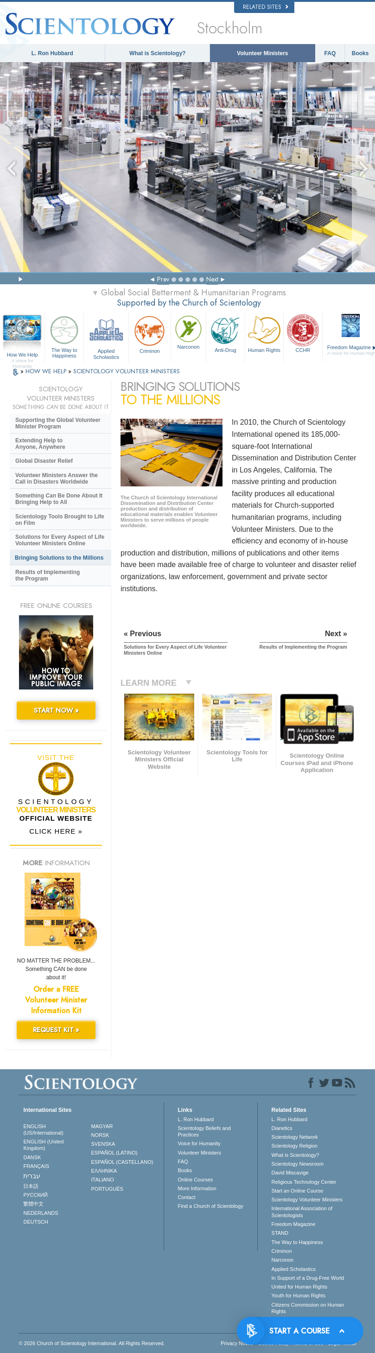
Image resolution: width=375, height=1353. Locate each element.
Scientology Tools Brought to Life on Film (59, 519)
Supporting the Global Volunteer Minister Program (58, 423)
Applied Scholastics (106, 335)
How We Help (22, 355)
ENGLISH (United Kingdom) (43, 1145)
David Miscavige (290, 1172)
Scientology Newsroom (298, 1164)
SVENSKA (103, 1144)
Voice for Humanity (199, 1143)
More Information (197, 1188)
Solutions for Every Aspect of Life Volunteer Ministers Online (59, 540)
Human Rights (264, 332)
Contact (187, 1197)
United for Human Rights (299, 1286)
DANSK (32, 1157)
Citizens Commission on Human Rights (308, 1308)
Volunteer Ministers (262, 53)
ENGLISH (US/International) (43, 1129)
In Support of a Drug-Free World (308, 1278)
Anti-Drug (225, 332)
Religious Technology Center (304, 1182)
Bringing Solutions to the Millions (59, 558)
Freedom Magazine (294, 1224)
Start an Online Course (298, 1190)
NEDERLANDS (40, 1213)
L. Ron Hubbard (52, 53)
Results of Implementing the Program (47, 575)
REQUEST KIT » (56, 1029)
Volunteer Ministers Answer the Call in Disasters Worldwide (56, 478)
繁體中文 (33, 1203)
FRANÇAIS (36, 1166)
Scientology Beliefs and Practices (204, 1131)
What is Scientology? (157, 53)
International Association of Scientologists (302, 1212)
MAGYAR (102, 1126)
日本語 (30, 1186)
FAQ (330, 53)
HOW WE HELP (46, 371)
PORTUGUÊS (107, 1189)
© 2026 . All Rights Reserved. (92, 1343)
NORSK (100, 1135)
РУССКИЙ (35, 1195)
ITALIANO (102, 1179)
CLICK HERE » (56, 831)
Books (360, 53)
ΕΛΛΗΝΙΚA (104, 1171)
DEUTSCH (35, 1222)
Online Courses (195, 1179)
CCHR (302, 332)
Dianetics (282, 1128)
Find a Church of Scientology (210, 1206)
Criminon (149, 333)
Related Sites (265, 7)
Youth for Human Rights (298, 1295)
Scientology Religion (295, 1146)
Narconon (188, 331)
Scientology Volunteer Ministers (307, 1199)
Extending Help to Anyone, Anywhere (40, 443)
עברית (31, 1176)
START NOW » (56, 710)
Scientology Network (295, 1137)
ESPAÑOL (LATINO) (114, 1152)
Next (212, 279)
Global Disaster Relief (44, 461)
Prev (163, 279)
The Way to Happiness (64, 335)
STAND (280, 1233)
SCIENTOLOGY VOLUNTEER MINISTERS (126, 371)
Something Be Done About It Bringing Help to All (58, 498)
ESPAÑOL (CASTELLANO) (122, 1162)
